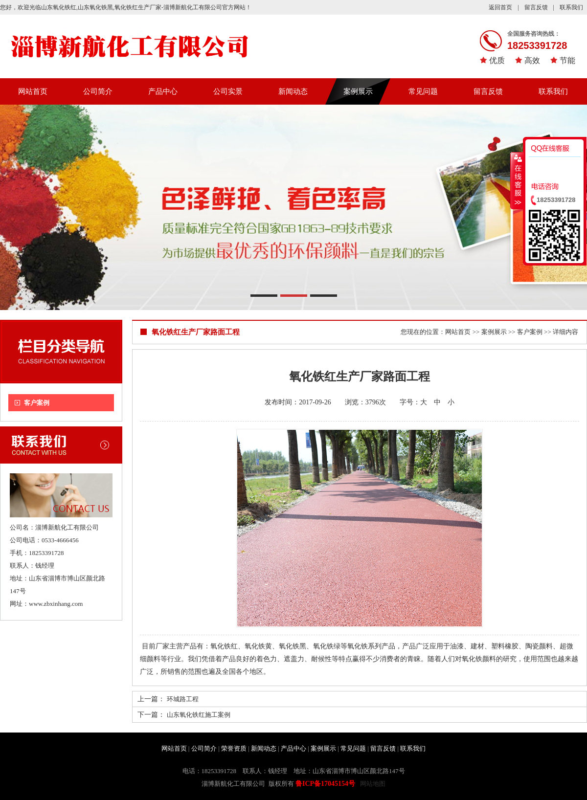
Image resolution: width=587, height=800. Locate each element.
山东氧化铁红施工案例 (198, 714)
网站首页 (32, 91)
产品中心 (163, 91)
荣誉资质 (234, 748)
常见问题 (423, 91)
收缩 (517, 180)
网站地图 (372, 783)
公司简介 (98, 91)
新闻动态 (293, 91)
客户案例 (36, 402)
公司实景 (228, 91)
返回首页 (500, 7)
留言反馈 (536, 7)
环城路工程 (183, 699)
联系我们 (571, 7)
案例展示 (358, 91)
